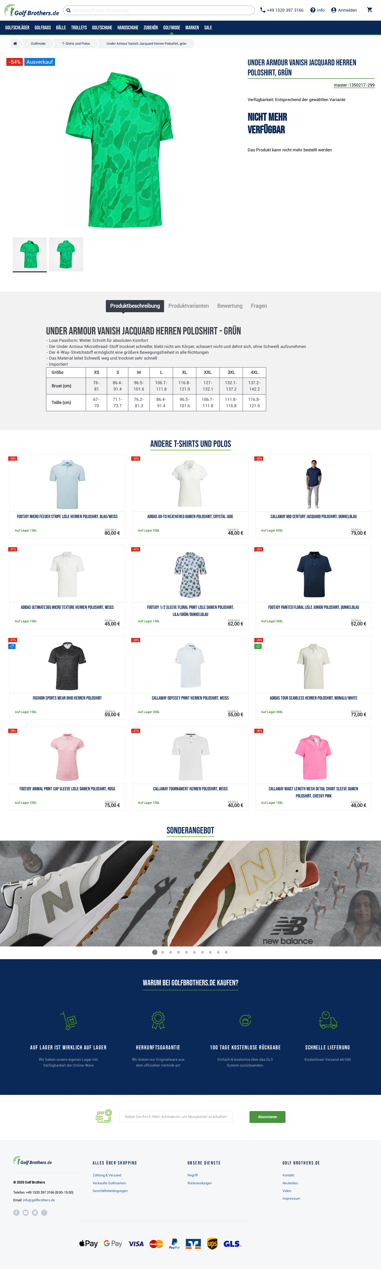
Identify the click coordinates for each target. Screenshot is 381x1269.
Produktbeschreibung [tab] (135, 306)
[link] (245, 1042)
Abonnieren (267, 1117)
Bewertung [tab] (229, 306)
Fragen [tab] (259, 306)
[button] (154, 952)
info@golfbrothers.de (39, 1200)
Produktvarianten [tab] (188, 306)
